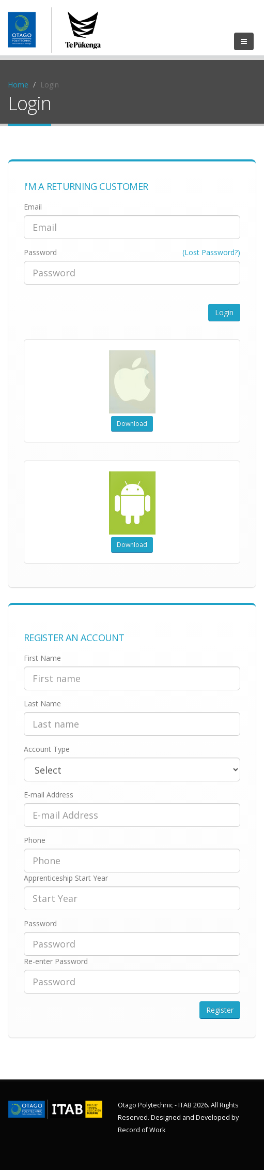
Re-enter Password (56, 961)
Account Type (47, 749)
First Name (42, 658)
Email (33, 207)
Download (132, 423)
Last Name (42, 703)
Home (18, 85)
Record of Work (141, 1129)
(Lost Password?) (211, 252)
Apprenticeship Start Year (66, 878)
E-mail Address (48, 794)
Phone (34, 840)
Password (40, 252)
